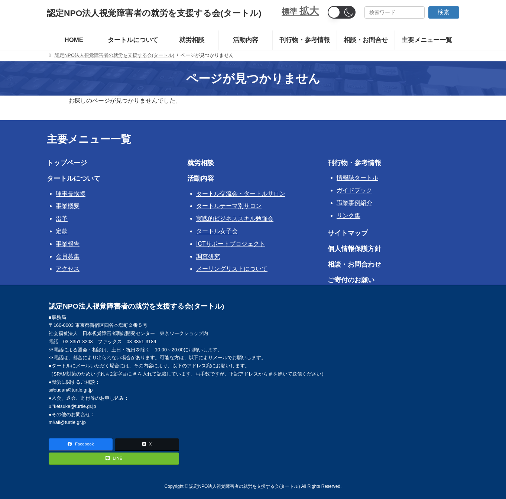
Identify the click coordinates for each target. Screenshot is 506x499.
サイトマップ (348, 233)
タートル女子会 (217, 231)
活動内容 (200, 178)
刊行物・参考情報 (354, 163)
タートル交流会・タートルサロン (240, 193)
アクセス (68, 268)
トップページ (67, 163)
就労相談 (200, 163)
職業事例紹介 (354, 203)
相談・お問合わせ (354, 264)
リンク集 (348, 215)
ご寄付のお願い (351, 280)
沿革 (62, 218)
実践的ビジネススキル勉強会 (234, 218)
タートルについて (73, 178)
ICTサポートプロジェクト (230, 244)
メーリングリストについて (231, 268)
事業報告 (68, 244)
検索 (444, 12)
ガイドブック (354, 190)
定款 (62, 231)
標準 (290, 11)
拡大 (309, 11)
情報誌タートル (357, 177)
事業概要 (68, 206)
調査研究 (208, 256)
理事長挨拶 (70, 193)
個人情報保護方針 (354, 248)
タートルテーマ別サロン (229, 206)
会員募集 (68, 256)
